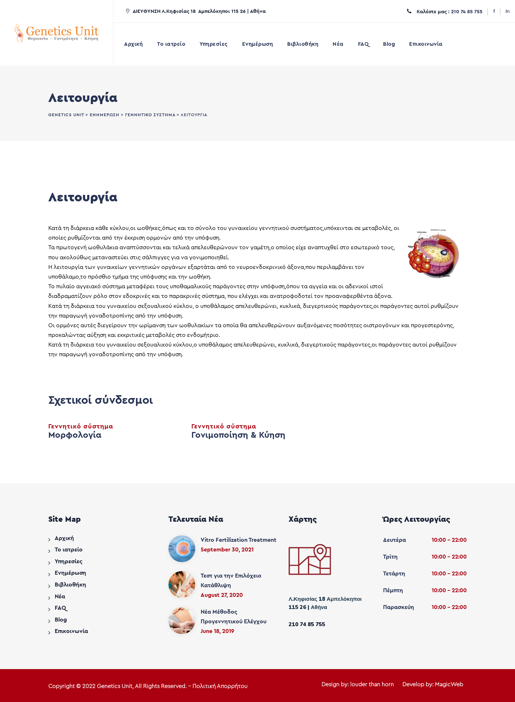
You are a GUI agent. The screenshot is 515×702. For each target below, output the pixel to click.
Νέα (338, 44)
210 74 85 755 (466, 11)
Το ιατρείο (171, 44)
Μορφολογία (74, 435)
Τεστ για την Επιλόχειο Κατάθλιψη (231, 580)
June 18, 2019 (217, 631)
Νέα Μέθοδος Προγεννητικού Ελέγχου (233, 616)
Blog (389, 44)
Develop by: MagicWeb (432, 684)
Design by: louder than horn (358, 684)
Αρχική (133, 44)
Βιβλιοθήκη (302, 44)
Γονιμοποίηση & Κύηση (238, 435)
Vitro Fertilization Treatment (238, 540)
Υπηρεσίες (214, 44)
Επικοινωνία (426, 44)
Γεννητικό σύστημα (80, 426)
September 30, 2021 (227, 550)
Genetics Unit (114, 686)
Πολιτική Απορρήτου (219, 686)
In (508, 11)
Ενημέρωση (257, 44)
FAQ (363, 44)
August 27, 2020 (222, 595)
